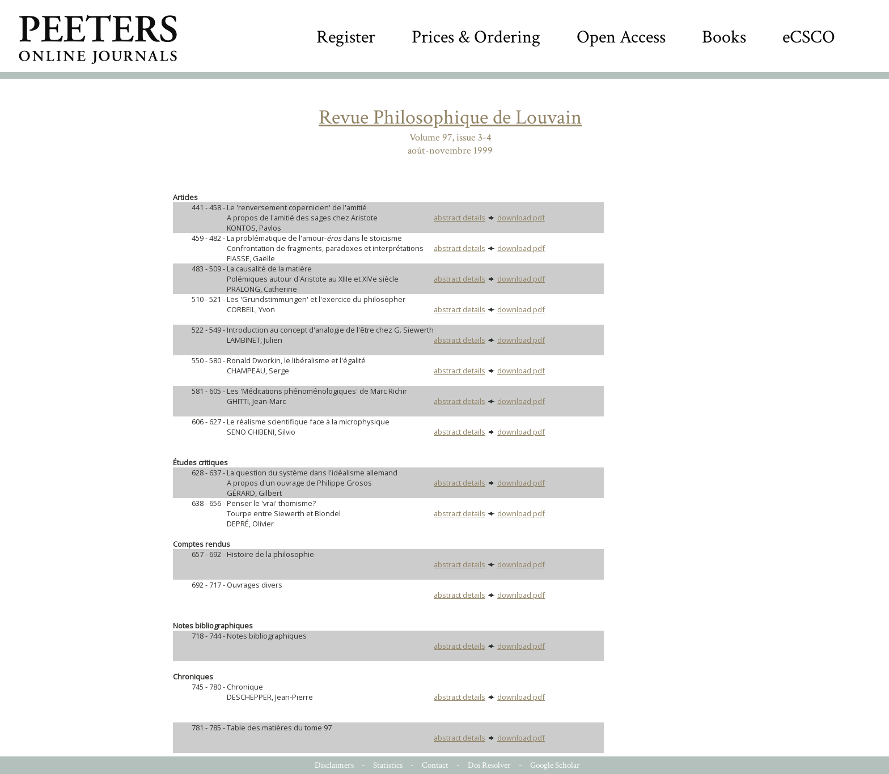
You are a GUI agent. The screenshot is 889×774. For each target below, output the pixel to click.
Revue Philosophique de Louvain (450, 117)
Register (345, 37)
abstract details (459, 217)
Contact (435, 765)
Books (724, 37)
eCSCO (808, 37)
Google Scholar (555, 765)
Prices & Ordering (476, 37)
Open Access (621, 37)
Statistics (388, 765)
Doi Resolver (489, 765)
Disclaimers (334, 765)
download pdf (521, 217)
